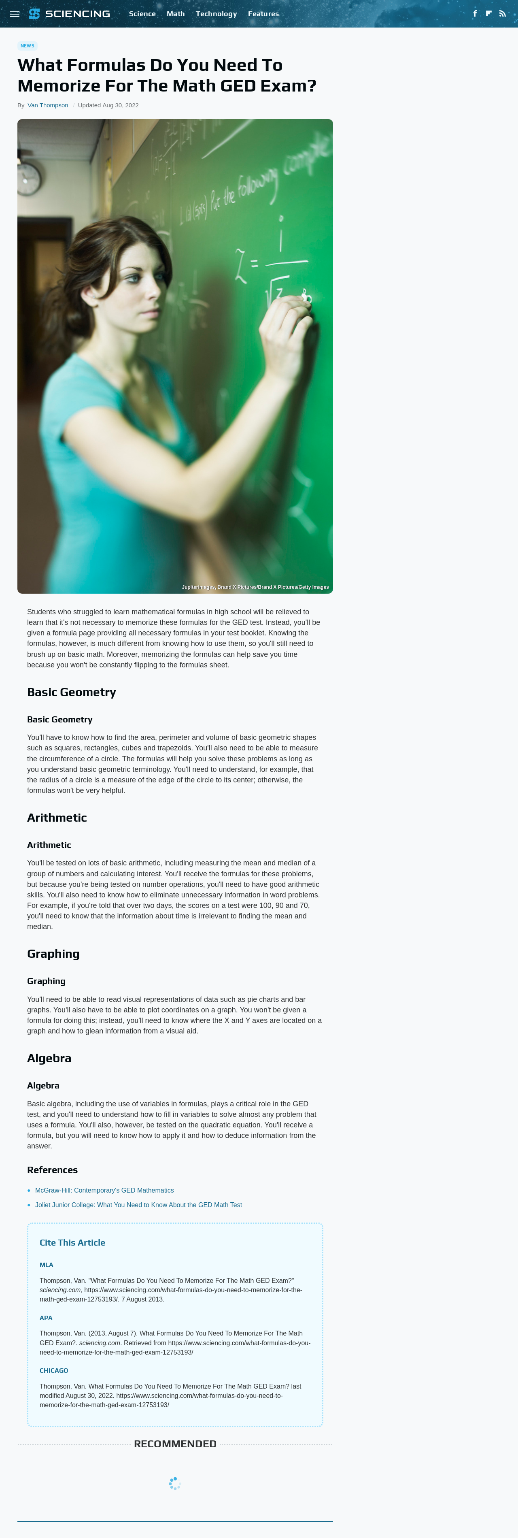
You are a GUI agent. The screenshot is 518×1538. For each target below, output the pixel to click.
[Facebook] (475, 13)
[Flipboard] (489, 13)
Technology (216, 13)
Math (176, 13)
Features (263, 13)
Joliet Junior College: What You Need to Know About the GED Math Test (138, 1204)
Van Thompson (48, 105)
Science (142, 13)
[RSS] (502, 13)
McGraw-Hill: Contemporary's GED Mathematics (104, 1190)
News (27, 45)
